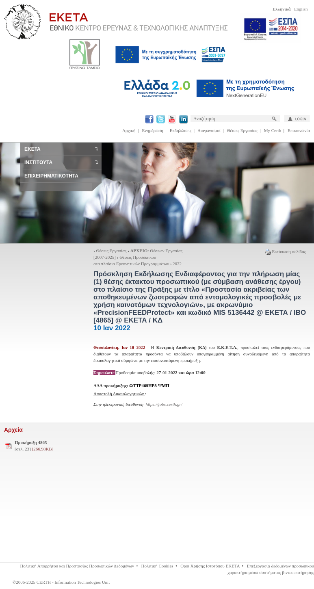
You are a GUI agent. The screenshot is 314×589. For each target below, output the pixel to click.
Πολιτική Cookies (157, 565)
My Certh (272, 130)
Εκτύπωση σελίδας (285, 251)
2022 (177, 263)
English (301, 8)
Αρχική (129, 130)
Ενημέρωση (152, 130)
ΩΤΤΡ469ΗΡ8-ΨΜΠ (149, 385)
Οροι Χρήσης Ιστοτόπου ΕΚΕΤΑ (210, 565)
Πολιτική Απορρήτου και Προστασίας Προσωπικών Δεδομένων (77, 565)
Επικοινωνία (299, 130)
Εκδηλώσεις (180, 130)
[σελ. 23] (34, 445)
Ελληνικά (282, 8)
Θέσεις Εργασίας (242, 130)
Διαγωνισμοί (209, 130)
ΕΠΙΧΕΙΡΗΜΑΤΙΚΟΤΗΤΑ (51, 176)
